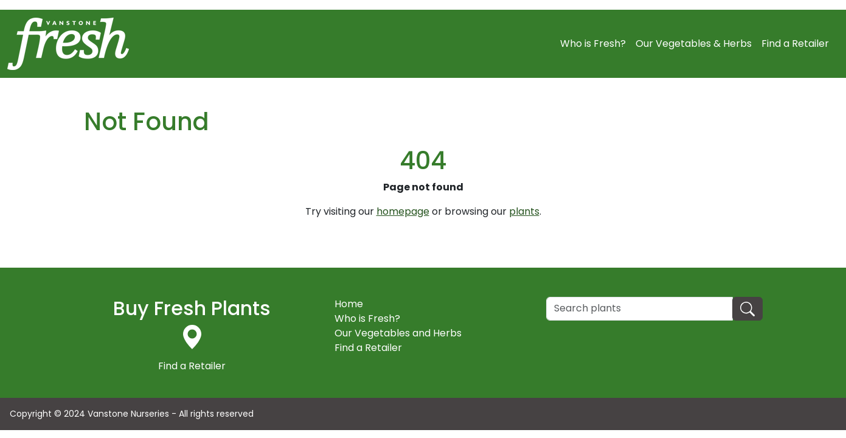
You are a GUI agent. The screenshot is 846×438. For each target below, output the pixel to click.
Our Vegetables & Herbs (694, 43)
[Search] (639, 309)
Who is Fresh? (593, 43)
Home (349, 304)
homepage (402, 211)
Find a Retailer (795, 43)
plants (524, 211)
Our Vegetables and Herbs (398, 333)
